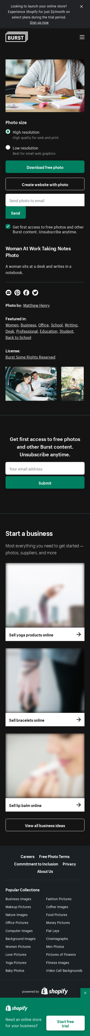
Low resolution (25, 147)
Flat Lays (52, 930)
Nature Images (17, 914)
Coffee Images (57, 906)
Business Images (18, 898)
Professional (27, 330)
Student (66, 330)
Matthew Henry (36, 305)
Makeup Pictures (18, 906)
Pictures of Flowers (61, 954)
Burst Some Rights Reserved (30, 356)
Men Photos (55, 946)
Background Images (21, 938)
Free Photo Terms (54, 856)
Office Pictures (17, 922)
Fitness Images (57, 962)
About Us (45, 871)
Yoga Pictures (16, 962)
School (57, 324)
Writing (71, 324)
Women (12, 324)
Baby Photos (15, 970)
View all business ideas (45, 825)
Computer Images (19, 930)
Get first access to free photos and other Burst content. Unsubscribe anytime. (45, 229)
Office (43, 324)
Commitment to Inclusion (36, 863)
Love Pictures (16, 954)
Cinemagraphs (57, 938)
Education (48, 330)
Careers (28, 856)
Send (15, 212)
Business (28, 324)
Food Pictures (56, 914)
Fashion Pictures (59, 898)
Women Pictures (18, 946)
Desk (10, 330)
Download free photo (45, 167)
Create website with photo (45, 184)
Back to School (18, 337)
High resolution (26, 132)
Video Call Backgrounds (64, 970)
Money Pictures (58, 922)
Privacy (69, 863)
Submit (45, 482)
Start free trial (65, 1023)
